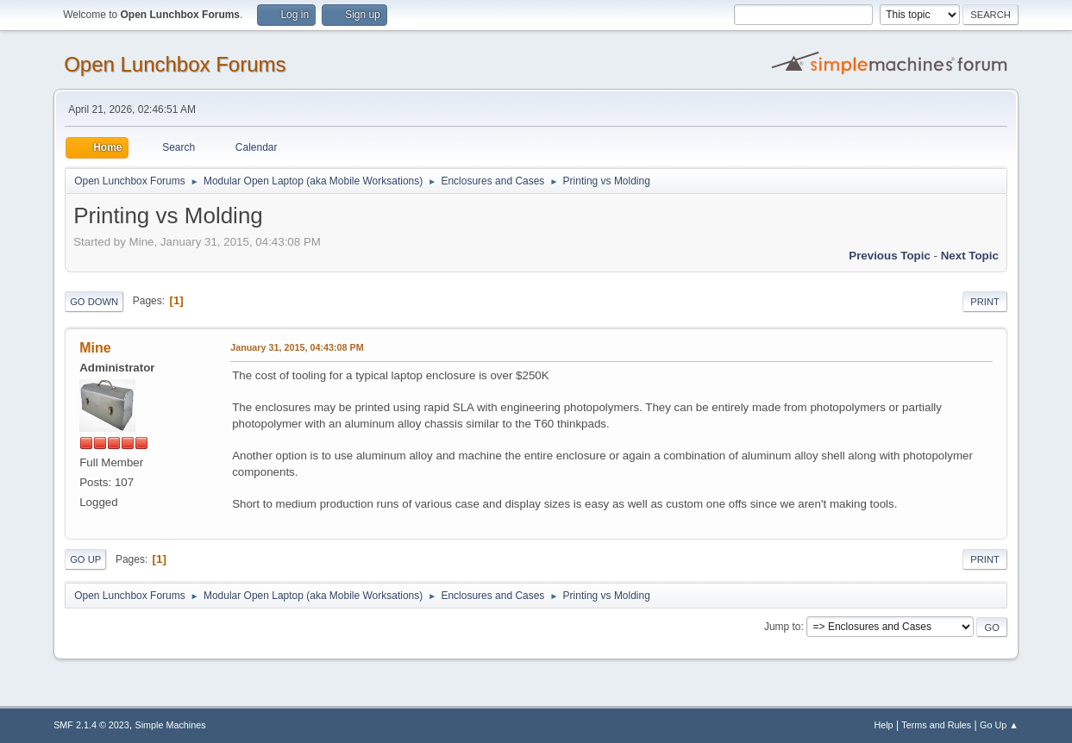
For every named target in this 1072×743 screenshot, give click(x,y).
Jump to (782, 627)
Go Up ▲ (999, 725)
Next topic (970, 255)
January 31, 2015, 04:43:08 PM (297, 347)
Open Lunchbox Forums (174, 64)
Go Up (85, 559)
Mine (94, 347)
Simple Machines (170, 725)
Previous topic (890, 255)
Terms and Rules (936, 725)
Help (883, 725)
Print (985, 302)
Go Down (94, 302)
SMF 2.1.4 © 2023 (91, 725)
